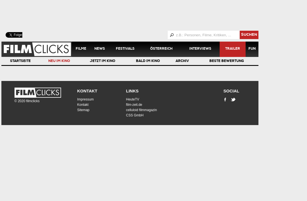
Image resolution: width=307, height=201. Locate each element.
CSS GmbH (135, 115)
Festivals (125, 49)
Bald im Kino (148, 61)
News (99, 49)
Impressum (85, 99)
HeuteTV (132, 99)
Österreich (161, 49)
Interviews (200, 49)
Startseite (20, 61)
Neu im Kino (59, 61)
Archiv (182, 61)
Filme (81, 49)
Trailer (232, 49)
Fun (252, 49)
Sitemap (83, 110)
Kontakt (87, 90)
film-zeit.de (134, 105)
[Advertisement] (136, 15)
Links (132, 90)
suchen (249, 35)
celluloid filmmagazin (141, 110)
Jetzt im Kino (102, 61)
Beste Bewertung (226, 61)
